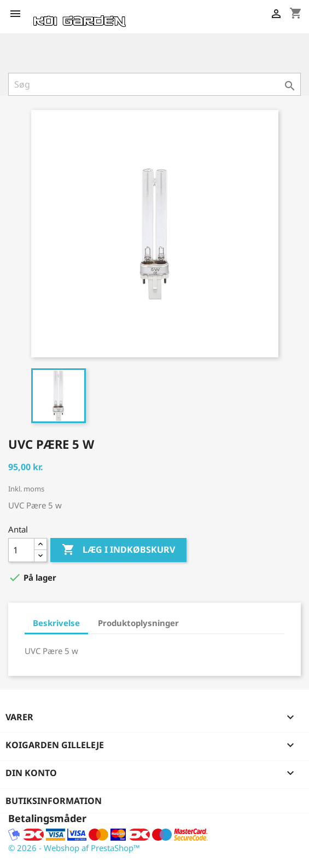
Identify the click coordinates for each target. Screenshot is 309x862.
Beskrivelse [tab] (56, 622)
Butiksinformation (53, 801)
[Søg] (154, 84)
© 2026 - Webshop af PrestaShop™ (74, 847)
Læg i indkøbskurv (118, 550)
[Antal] (21, 550)
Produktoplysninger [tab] (138, 622)
